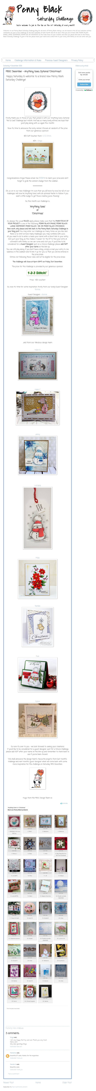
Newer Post (8, 1082)
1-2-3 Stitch (46, 136)
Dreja (40, 140)
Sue (37, 656)
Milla (37, 557)
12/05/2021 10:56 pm (16, 1070)
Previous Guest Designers (56, 60)
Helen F (37, 389)
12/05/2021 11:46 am (16, 1058)
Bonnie (37, 289)
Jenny (37, 434)
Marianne (13, 1053)
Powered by (84, 90)
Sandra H (13, 1064)
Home (8, 60)
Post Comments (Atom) (19, 1087)
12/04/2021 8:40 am (16, 1047)
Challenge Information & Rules (28, 60)
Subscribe (84, 84)
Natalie (37, 606)
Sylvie (37, 701)
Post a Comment (13, 1074)
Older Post (67, 1082)
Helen (42, 178)
